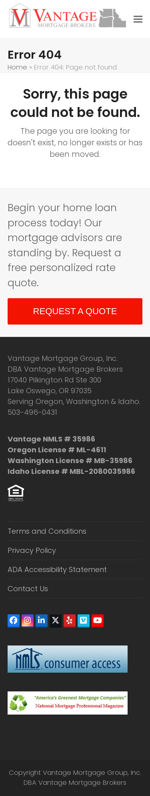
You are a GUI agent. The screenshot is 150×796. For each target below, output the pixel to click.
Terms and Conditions (47, 531)
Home (17, 67)
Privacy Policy (32, 550)
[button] (138, 19)
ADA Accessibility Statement (57, 569)
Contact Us (28, 589)
